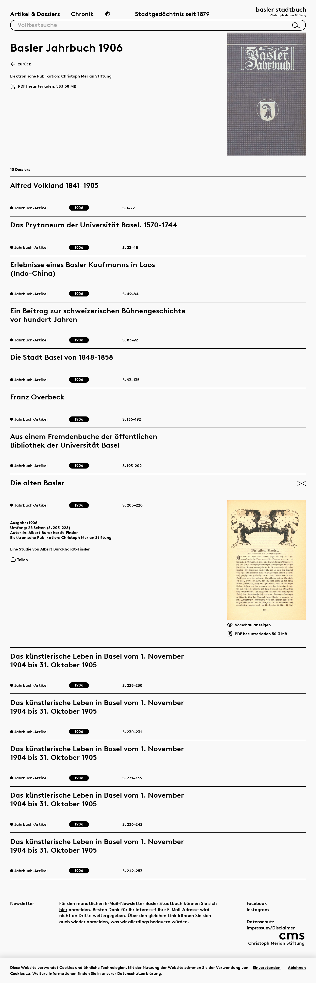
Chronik (82, 14)
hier (63, 909)
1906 (33, 522)
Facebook (257, 903)
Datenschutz (261, 921)
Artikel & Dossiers (35, 14)
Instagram (258, 909)
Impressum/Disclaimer (271, 927)
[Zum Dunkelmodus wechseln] (107, 13)
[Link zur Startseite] (281, 12)
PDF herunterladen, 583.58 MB (43, 86)
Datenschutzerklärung (139, 973)
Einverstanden (266, 967)
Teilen (19, 559)
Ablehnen (297, 967)
